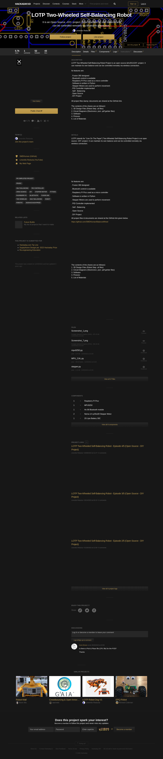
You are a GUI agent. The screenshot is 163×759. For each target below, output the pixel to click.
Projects (37, 4)
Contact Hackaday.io (46, 749)
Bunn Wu (21, 703)
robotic (19, 203)
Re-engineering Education (30, 250)
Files (94, 51)
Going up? (81, 743)
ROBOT (47, 199)
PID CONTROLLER (38, 188)
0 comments (102, 453)
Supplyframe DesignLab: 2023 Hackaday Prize (19, 62)
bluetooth (34, 195)
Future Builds (29, 222)
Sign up (133, 4)
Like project (98, 37)
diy (31, 192)
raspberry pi (21, 195)
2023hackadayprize (33, 203)
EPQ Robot (121, 699)
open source (21, 192)
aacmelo (54, 703)
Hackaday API (96, 749)
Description (76, 52)
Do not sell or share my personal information (118, 749)
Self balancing (22, 188)
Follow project (65, 37)
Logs (115, 51)
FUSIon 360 (45, 195)
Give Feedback (60, 749)
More (83, 3)
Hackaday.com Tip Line (29, 245)
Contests (56, 4)
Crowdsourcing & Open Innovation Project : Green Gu (76, 699)
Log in (143, 4)
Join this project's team (24, 142)
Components (105, 51)
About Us (34, 749)
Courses (65, 4)
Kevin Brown (83, 645)
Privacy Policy (84, 749)
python (53, 192)
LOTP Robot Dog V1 (92, 699)
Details (86, 52)
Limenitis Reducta (81, 30)
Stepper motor (41, 192)
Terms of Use (72, 749)
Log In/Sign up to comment (82, 640)
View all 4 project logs (109, 589)
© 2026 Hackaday (81, 753)
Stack (74, 4)
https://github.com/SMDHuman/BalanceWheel (89, 222)
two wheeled (21, 199)
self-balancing (36, 199)
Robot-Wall (21, 699)
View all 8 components (110, 424)
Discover (46, 4)
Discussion (139, 51)
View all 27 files (109, 379)
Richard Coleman (124, 703)
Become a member (61, 724)
